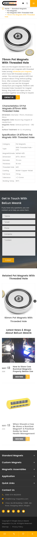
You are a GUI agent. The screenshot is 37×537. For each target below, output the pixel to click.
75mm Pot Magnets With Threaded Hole (20, 16)
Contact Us (8, 490)
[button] (34, 302)
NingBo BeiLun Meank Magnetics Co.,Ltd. (15, 522)
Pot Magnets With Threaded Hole (20, 12)
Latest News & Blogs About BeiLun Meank (18, 331)
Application (8, 476)
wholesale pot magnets (22, 71)
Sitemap (5, 527)
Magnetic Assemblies (14, 469)
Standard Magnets (19, 8)
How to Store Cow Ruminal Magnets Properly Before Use (23, 370)
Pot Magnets (12, 10)
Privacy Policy (17, 527)
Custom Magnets (11, 462)
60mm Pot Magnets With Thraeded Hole (19, 320)
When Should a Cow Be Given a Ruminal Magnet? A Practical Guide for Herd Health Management (24, 430)
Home (7, 8)
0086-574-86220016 (13, 495)
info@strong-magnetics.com (16, 499)
